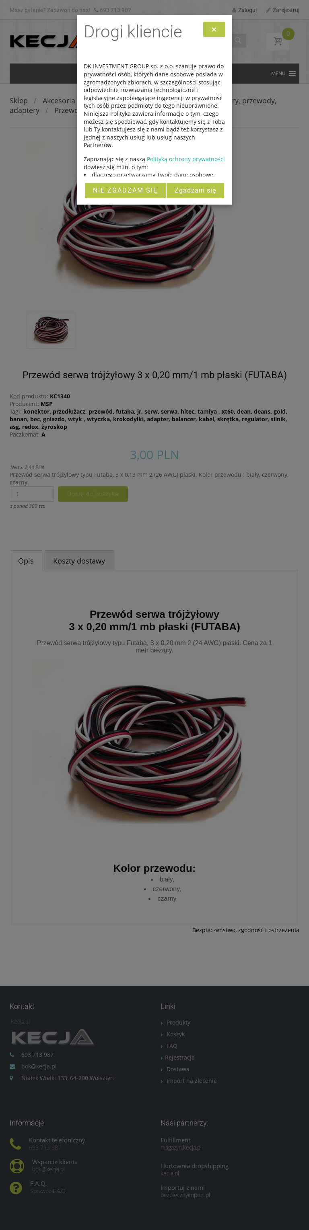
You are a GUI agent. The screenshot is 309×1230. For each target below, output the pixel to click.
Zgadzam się (195, 190)
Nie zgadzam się (125, 190)
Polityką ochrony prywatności (186, 159)
